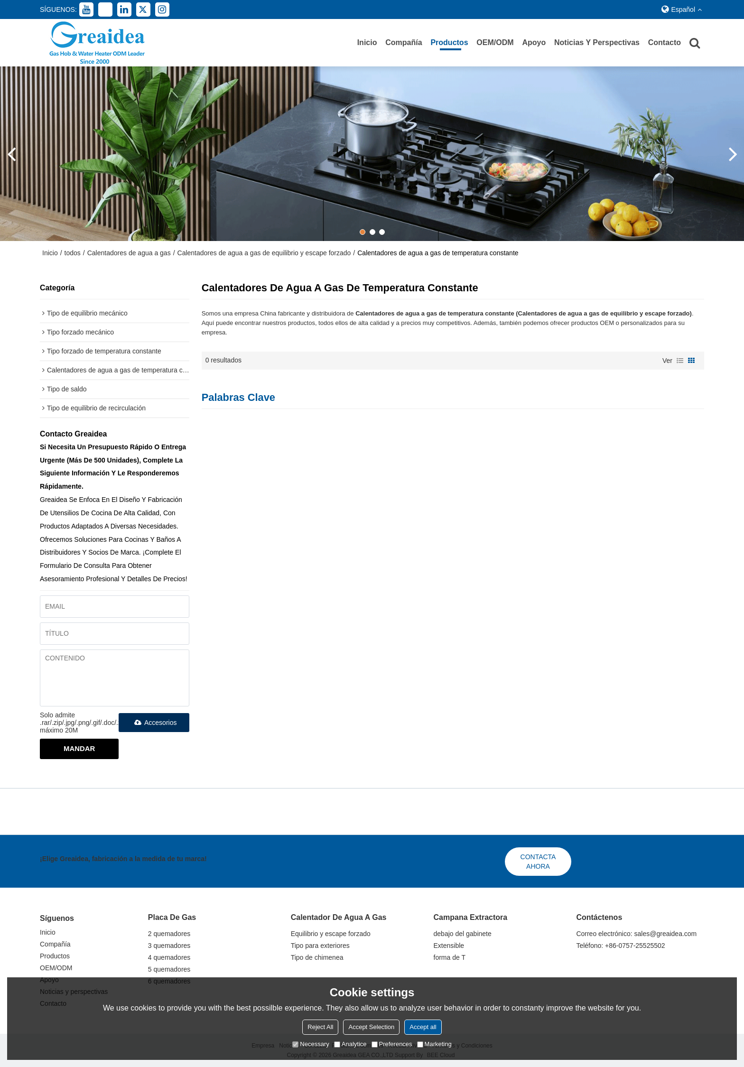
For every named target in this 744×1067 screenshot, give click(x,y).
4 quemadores (169, 957)
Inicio (367, 42)
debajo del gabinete (463, 933)
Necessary (310, 1044)
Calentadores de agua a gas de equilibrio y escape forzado (264, 253)
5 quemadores (169, 969)
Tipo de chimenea (317, 957)
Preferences (392, 1044)
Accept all (422, 1026)
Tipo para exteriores (320, 945)
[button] (362, 232)
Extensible (449, 945)
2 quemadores (169, 933)
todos (73, 253)
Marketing (434, 1044)
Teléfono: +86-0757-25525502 (620, 945)
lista (680, 360)
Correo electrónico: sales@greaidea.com (636, 933)
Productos (449, 42)
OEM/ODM (494, 42)
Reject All (320, 1026)
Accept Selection (371, 1026)
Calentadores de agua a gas (129, 253)
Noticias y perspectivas (597, 42)
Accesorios (154, 722)
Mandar (79, 748)
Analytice (350, 1044)
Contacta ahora (538, 861)
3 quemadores (169, 945)
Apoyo (534, 42)
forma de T (449, 957)
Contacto (664, 42)
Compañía (403, 42)
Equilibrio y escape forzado (331, 933)
